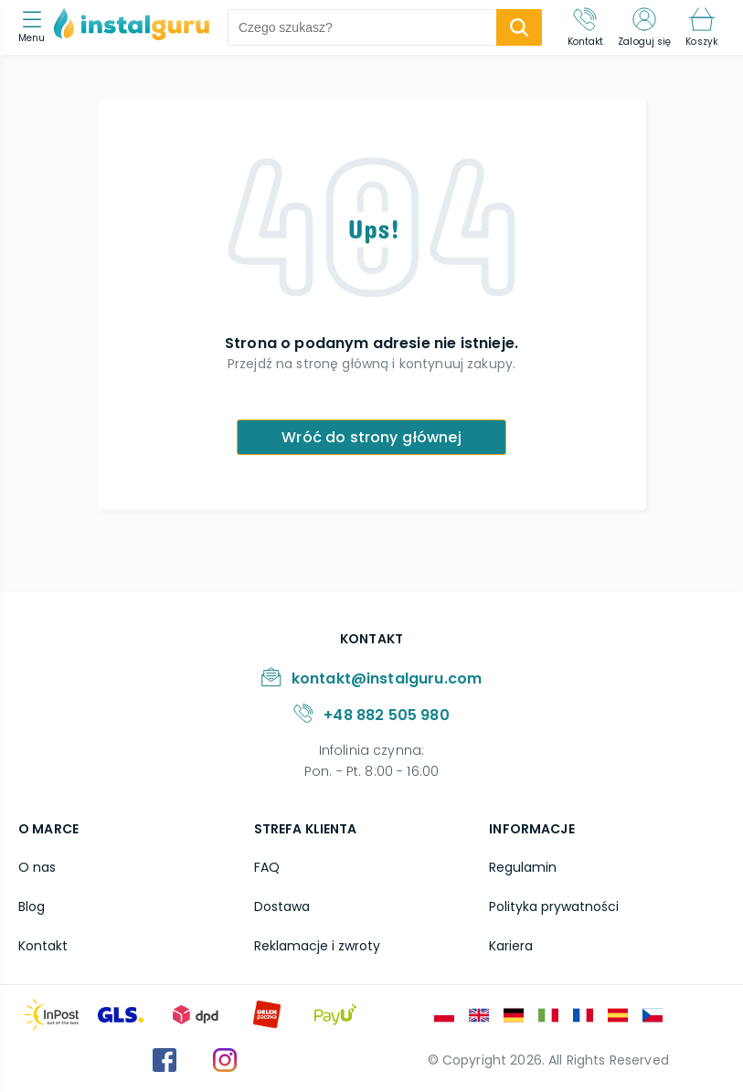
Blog (31, 906)
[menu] (36, 28)
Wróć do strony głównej (371, 437)
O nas (37, 867)
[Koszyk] (701, 27)
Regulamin (523, 867)
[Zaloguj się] (644, 27)
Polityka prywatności (554, 906)
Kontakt (43, 946)
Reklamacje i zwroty (317, 946)
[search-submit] (519, 27)
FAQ (267, 867)
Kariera (511, 946)
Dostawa (282, 906)
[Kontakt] (585, 27)
